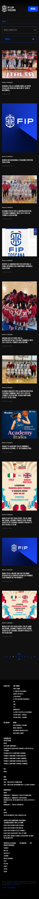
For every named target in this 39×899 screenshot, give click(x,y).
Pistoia (6, 864)
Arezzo (6, 851)
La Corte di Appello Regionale (22, 712)
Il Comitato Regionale (20, 691)
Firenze (6, 848)
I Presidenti (17, 697)
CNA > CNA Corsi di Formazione (13, 782)
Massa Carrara (8, 859)
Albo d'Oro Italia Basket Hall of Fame (15, 833)
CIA (14, 702)
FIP (31, 843)
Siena (5, 872)
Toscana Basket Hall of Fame (14, 823)
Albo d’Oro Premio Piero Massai (13, 828)
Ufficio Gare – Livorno (20, 717)
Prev (19, 654)
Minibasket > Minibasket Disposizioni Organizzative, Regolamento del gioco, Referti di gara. (19, 800)
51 (34, 657)
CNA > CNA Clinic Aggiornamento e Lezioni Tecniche (19, 785)
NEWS (4, 21)
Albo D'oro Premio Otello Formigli (14, 831)
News (15, 723)
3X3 (5, 810)
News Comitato (17, 728)
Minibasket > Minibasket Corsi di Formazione (17, 795)
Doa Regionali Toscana (20, 725)
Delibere (7, 723)
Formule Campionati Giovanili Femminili (16, 764)
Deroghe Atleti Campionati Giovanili (15, 753)
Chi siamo (16, 686)
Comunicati (7, 738)
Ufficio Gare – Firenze (20, 715)
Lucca (5, 869)
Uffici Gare (7, 741)
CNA (14, 704)
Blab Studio (11, 887)
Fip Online (23, 843)
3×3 (14, 707)
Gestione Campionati (10, 746)
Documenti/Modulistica (20, 731)
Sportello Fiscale (10, 843)
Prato (5, 866)
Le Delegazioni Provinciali (21, 699)
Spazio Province (9, 845)
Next (19, 659)
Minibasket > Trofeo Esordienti (13, 805)
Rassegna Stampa (18, 733)
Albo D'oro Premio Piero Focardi (14, 825)
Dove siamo (16, 689)
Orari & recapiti (18, 694)
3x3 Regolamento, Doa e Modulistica (15, 815)
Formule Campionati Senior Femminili (15, 758)
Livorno (6, 856)
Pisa (5, 861)
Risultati (7, 686)
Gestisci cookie (15, 884)
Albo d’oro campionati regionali (15, 820)
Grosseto (7, 853)
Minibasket (16, 710)
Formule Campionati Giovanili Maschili (15, 761)
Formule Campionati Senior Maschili (15, 756)
